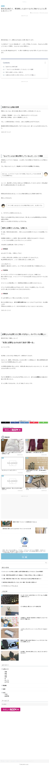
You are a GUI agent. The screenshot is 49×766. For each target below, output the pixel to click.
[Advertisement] (24, 27)
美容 (6, 673)
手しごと (7, 680)
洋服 (6, 671)
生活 (4, 692)
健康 (4, 689)
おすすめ (7, 682)
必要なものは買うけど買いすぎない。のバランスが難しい (21, 75)
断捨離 (4, 685)
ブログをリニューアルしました (10, 585)
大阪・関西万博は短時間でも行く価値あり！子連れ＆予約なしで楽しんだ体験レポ (23, 575)
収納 (6, 676)
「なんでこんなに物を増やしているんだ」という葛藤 (19, 69)
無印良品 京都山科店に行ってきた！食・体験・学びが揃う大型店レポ (19, 582)
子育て (6, 694)
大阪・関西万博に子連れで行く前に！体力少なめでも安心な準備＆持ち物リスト (22, 578)
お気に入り (6, 669)
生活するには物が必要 (11, 66)
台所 (6, 675)
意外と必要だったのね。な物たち (14, 72)
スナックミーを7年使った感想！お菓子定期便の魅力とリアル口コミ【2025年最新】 (23, 571)
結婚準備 (7, 696)
